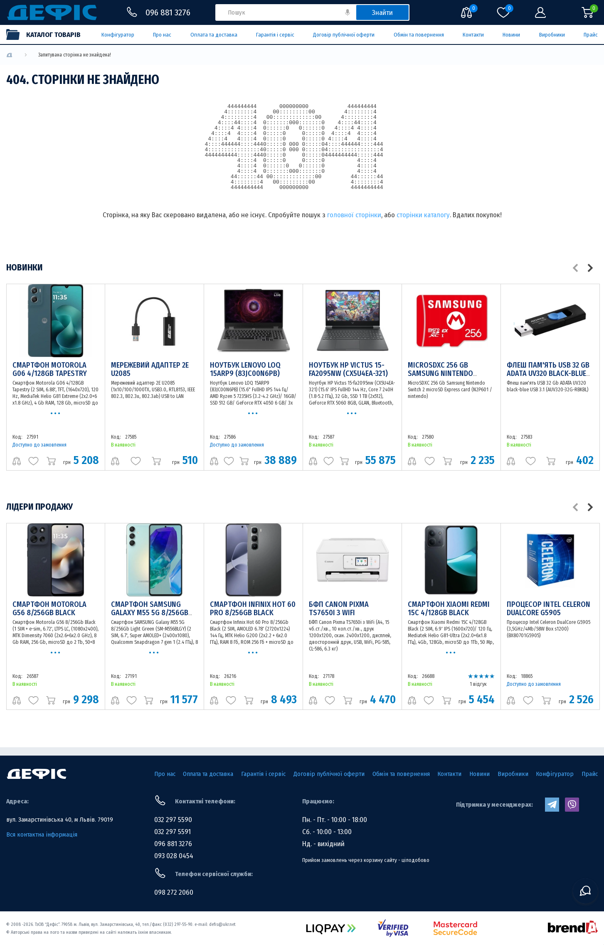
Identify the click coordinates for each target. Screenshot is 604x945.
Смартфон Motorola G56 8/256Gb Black (49, 608)
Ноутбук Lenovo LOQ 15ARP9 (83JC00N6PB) (245, 369)
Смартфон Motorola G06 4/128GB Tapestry (49, 369)
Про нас (162, 35)
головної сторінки (354, 215)
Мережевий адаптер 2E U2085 (150, 369)
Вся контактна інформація (41, 834)
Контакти (473, 35)
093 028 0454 (173, 856)
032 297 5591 (172, 832)
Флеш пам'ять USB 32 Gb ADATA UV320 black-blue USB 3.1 (548, 373)
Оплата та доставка (213, 35)
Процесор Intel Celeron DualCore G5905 (548, 608)
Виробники (552, 35)
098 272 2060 (173, 892)
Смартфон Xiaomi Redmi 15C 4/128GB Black (449, 608)
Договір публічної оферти (344, 35)
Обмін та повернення (419, 35)
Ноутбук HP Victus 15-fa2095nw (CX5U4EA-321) (348, 369)
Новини (511, 35)
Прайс (591, 35)
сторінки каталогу (423, 215)
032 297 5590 (173, 820)
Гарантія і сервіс (275, 35)
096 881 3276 (173, 844)
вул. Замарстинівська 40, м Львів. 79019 (59, 819)
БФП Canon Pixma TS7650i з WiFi (339, 608)
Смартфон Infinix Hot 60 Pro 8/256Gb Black (253, 608)
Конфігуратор (117, 35)
